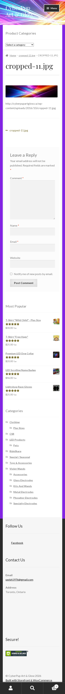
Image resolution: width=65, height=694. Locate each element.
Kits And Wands (22, 486)
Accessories (20, 474)
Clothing (15, 422)
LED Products (17, 439)
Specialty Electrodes (25, 503)
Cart (51, 686)
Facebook (14, 542)
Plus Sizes (19, 428)
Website (15, 257)
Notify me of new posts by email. (33, 274)
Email (14, 241)
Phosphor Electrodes (25, 497)
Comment (17, 178)
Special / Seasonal (20, 457)
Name (14, 225)
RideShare (15, 451)
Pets (16, 445)
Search (32, 688)
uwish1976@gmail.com (19, 579)
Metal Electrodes (23, 491)
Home (13, 55)
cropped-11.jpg (27, 55)
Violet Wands (17, 468)
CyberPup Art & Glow (19, 11)
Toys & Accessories (21, 462)
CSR (12, 433)
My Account (11, 688)
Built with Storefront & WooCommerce (29, 680)
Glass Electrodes (23, 480)
